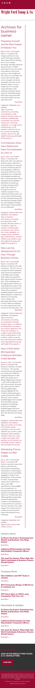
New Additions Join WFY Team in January (15, 577)
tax (16, 129)
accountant (9, 110)
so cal (14, 127)
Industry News (14, 212)
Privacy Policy (8, 681)
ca (20, 116)
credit (19, 431)
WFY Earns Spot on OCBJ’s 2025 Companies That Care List (15, 595)
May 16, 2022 (5, 51)
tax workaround (10, 340)
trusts (14, 134)
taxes (9, 134)
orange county (16, 125)
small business (6, 127)
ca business (5, 226)
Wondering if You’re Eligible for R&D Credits (11, 452)
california (4, 118)
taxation (4, 134)
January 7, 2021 (6, 362)
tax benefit (4, 442)
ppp (13, 438)
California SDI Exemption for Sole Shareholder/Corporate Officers (15, 550)
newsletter (4, 125)
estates (3, 123)
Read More (18, 102)
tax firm (11, 442)
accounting (14, 112)
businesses (5, 429)
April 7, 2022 (5, 157)
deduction (14, 329)
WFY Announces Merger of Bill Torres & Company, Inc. (17, 586)
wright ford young (7, 136)
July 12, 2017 (5, 460)
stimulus (16, 440)
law (16, 123)
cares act (12, 429)
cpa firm (16, 121)
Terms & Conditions (25, 681)
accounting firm (6, 114)
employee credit (6, 434)
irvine (12, 123)
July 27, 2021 (5, 262)
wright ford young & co (9, 243)
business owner (13, 116)
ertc (14, 436)
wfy (18, 134)
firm (8, 123)
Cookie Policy (16, 681)
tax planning (14, 132)
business (4, 116)
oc (10, 125)
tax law (7, 132)
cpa (11, 121)
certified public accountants (10, 326)
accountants (5, 112)
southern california (7, 129)
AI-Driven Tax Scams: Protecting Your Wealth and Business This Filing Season (17, 540)
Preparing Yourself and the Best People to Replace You (11, 44)
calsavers (4, 228)
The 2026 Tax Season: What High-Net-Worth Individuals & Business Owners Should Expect (17, 560)
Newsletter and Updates (9, 215)
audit (14, 114)
